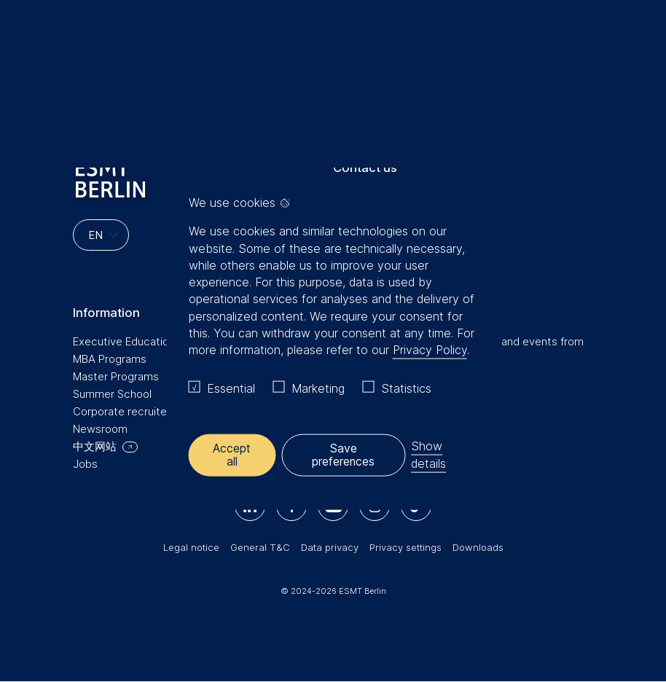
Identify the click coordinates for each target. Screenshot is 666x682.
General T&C (260, 547)
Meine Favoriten (602, 43)
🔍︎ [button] (633, 39)
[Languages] (101, 235)
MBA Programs (109, 359)
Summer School (112, 394)
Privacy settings (405, 547)
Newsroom (100, 429)
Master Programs (116, 376)
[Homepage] (333, 43)
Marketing (318, 388)
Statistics (406, 388)
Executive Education (124, 341)
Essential (231, 388)
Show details (429, 454)
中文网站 (95, 446)
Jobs (85, 464)
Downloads (478, 547)
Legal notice (191, 547)
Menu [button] (33, 46)
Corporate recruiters (124, 411)
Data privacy (330, 547)
